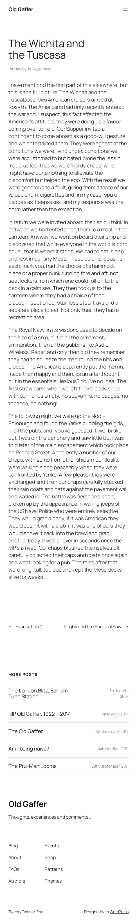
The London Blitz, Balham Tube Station (38, 693)
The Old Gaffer (25, 731)
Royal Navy (41, 69)
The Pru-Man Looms (32, 766)
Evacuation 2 (29, 626)
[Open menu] (125, 9)
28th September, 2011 (110, 766)
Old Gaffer (20, 9)
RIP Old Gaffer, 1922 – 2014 (39, 714)
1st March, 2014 (115, 714)
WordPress (119, 911)
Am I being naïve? (28, 749)
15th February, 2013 (112, 731)
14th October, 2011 (113, 748)
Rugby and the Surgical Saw (92, 626)
